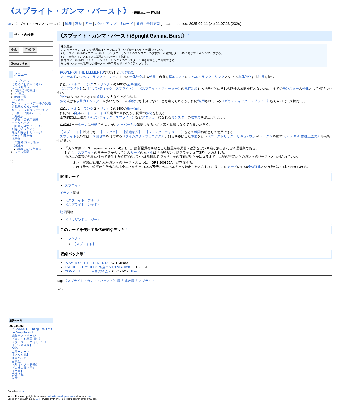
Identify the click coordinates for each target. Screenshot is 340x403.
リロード (126, 24)
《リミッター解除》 (25, 364)
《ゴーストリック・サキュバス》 (231, 136)
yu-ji (38, 399)
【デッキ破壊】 (22, 345)
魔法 (120, 281)
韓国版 (31, 90)
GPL (89, 396)
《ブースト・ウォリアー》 (30, 342)
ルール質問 (21, 151)
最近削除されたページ (27, 132)
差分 (88, 24)
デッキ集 (18, 100)
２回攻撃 (99, 136)
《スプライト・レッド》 (83, 204)
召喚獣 (16, 361)
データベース (21, 122)
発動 (94, 124)
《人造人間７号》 (24, 367)
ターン (83, 124)
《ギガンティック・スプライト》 (110, 88)
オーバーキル (127, 124)
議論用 (18, 145)
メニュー (20, 74)
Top (9, 23)
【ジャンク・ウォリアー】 (164, 132)
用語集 (16, 119)
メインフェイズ (95, 113)
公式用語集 (31, 119)
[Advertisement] (29, 239)
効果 (152, 77)
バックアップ (105, 24)
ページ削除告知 (22, 135)
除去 (194, 136)
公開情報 (18, 374)
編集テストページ (24, 335)
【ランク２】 (109, 132)
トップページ (21, 80)
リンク (111, 77)
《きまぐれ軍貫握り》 (27, 338)
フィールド (68, 77)
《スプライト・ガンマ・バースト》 (68, 11)
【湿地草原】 (132, 132)
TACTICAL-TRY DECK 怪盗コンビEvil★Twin (97, 267)
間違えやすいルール (28, 126)
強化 (305, 88)
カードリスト (21, 87)
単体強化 (244, 77)
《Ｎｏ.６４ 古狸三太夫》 (301, 136)
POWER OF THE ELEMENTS (82, 72)
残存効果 (190, 88)
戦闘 (197, 132)
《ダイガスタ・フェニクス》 (143, 136)
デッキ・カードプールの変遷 (31, 103)
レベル (84, 77)
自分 (77, 113)
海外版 (18, 116)
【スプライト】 (71, 88)
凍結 (78, 24)
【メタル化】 (21, 354)
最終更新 (153, 24)
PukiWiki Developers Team (61, 396)
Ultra (134, 271)
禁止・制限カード (28, 113)
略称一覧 (20, 96)
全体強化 (136, 77)
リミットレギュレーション (30, 110)
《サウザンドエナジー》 (83, 220)
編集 (68, 24)
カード (135, 152)
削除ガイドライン (24, 129)
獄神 (15, 377)
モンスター (291, 88)
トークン (266, 136)
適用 (201, 101)
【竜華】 (18, 371)
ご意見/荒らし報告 (26, 142)
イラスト (66, 193)
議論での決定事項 (29, 148)
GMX (15, 348)
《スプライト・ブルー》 (83, 200)
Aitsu (21, 391)
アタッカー (150, 117)
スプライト (68, 136)
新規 (139, 24)
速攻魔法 (126, 72)
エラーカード (21, 351)
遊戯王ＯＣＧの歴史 (25, 106)
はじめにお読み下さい (27, 84)
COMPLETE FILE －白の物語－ (88, 271)
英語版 (19, 90)
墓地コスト (177, 77)
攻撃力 (102, 97)
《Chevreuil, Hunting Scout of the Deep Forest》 (32, 330)
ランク (98, 77)
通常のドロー (21, 358)
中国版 (19, 93)
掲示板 (16, 138)
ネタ (150, 152)
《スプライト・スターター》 (160, 88)
